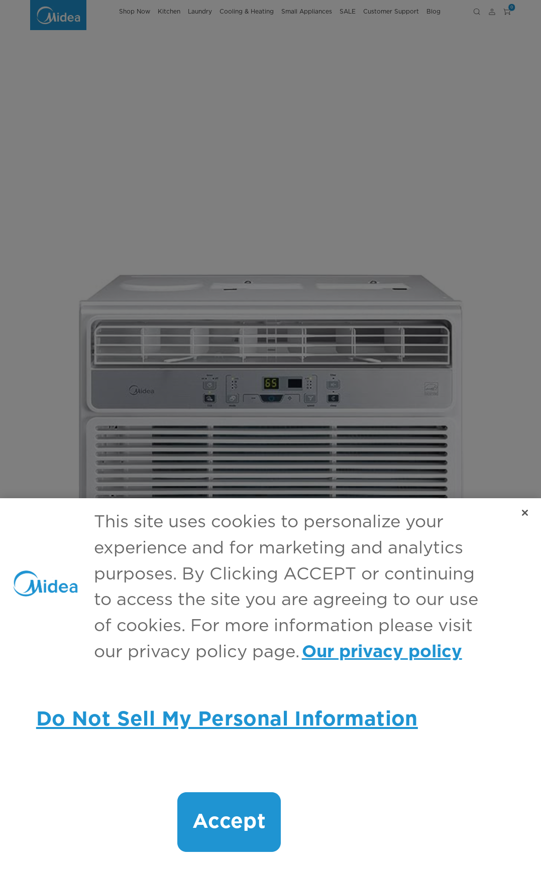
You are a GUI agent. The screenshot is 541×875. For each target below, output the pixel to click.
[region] (270, 686)
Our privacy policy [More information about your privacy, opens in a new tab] (382, 652)
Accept (229, 822)
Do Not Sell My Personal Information (227, 719)
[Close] (525, 513)
